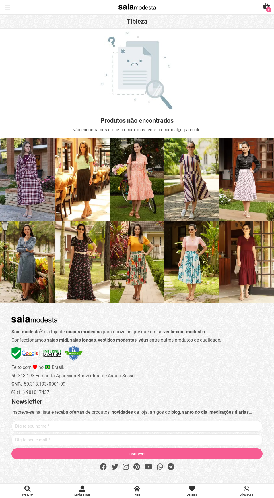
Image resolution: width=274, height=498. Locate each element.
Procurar (27, 491)
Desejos (191, 491)
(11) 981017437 (30, 392)
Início (137, 491)
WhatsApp (246, 491)
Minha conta (82, 491)
